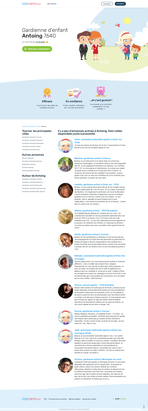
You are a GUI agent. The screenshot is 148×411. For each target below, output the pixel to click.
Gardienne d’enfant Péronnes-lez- (34, 188)
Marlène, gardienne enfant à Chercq (92, 158)
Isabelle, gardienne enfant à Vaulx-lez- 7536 (96, 184)
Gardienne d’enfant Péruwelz (32, 140)
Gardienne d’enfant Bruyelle (32, 185)
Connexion (107, 4)
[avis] (115, 399)
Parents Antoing (27, 167)
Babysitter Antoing (28, 164)
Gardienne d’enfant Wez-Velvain (33, 191)
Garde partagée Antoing (30, 170)
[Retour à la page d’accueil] (31, 3)
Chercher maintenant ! (37, 49)
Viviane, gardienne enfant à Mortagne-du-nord (97, 359)
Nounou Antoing (28, 158)
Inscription (120, 3)
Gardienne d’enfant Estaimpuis (33, 143)
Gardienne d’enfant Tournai (31, 137)
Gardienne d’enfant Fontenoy (32, 182)
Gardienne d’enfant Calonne (32, 179)
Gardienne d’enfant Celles (31, 146)
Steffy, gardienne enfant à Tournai (91, 234)
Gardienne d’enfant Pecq (31, 149)
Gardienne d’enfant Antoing (32, 161)
